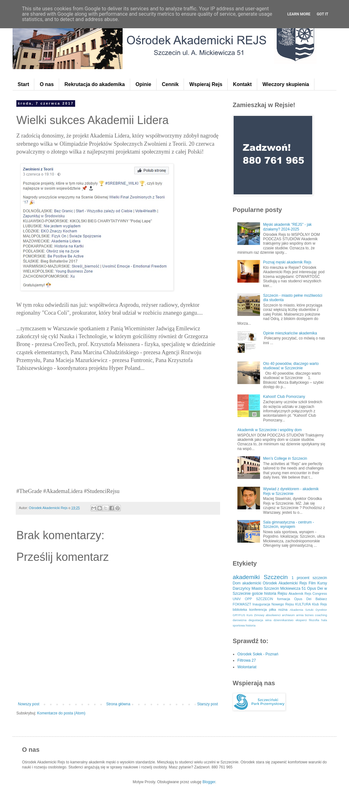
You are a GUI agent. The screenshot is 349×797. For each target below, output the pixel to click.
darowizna (240, 620)
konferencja (258, 609)
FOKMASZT (242, 604)
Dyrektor (321, 609)
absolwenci (273, 615)
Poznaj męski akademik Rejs (287, 262)
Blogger (208, 782)
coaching (321, 615)
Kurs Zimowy (255, 615)
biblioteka (240, 609)
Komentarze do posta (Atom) (61, 713)
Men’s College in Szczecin (285, 458)
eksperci (301, 620)
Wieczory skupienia (286, 84)
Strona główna (118, 704)
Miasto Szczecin (265, 588)
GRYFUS (239, 615)
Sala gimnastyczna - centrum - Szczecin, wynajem (288, 524)
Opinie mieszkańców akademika (290, 333)
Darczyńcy (241, 588)
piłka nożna (278, 609)
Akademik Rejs (299, 593)
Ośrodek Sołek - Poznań (257, 654)
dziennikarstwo (283, 620)
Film (312, 583)
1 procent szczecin (309, 578)
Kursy (322, 583)
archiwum (288, 615)
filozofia (314, 620)
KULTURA (303, 604)
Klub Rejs (319, 604)
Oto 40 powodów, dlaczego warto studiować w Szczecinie (291, 365)
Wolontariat (246, 667)
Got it (322, 14)
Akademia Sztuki (301, 609)
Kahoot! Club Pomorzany (284, 396)
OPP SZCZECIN (259, 599)
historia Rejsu (275, 593)
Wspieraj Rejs (205, 84)
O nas (46, 84)
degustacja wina (259, 620)
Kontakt (242, 84)
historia (251, 625)
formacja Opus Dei (294, 599)
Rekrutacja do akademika (94, 84)
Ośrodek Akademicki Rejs (285, 583)
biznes (309, 615)
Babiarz (321, 599)
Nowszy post (28, 704)
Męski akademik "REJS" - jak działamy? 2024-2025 (287, 226)
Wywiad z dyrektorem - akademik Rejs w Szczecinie (291, 491)
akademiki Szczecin (260, 577)
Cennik (170, 84)
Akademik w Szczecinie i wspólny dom (269, 430)
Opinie (143, 84)
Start (23, 84)
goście (257, 593)
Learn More (299, 14)
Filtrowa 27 (246, 660)
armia (300, 615)
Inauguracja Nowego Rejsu (273, 604)
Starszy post (207, 704)
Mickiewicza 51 (293, 588)
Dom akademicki (247, 583)
